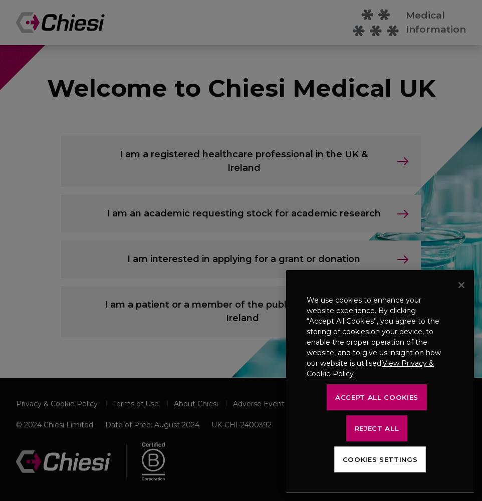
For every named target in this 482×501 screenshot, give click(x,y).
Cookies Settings (380, 459)
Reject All (377, 428)
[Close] (461, 285)
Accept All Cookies (376, 397)
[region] (380, 381)
